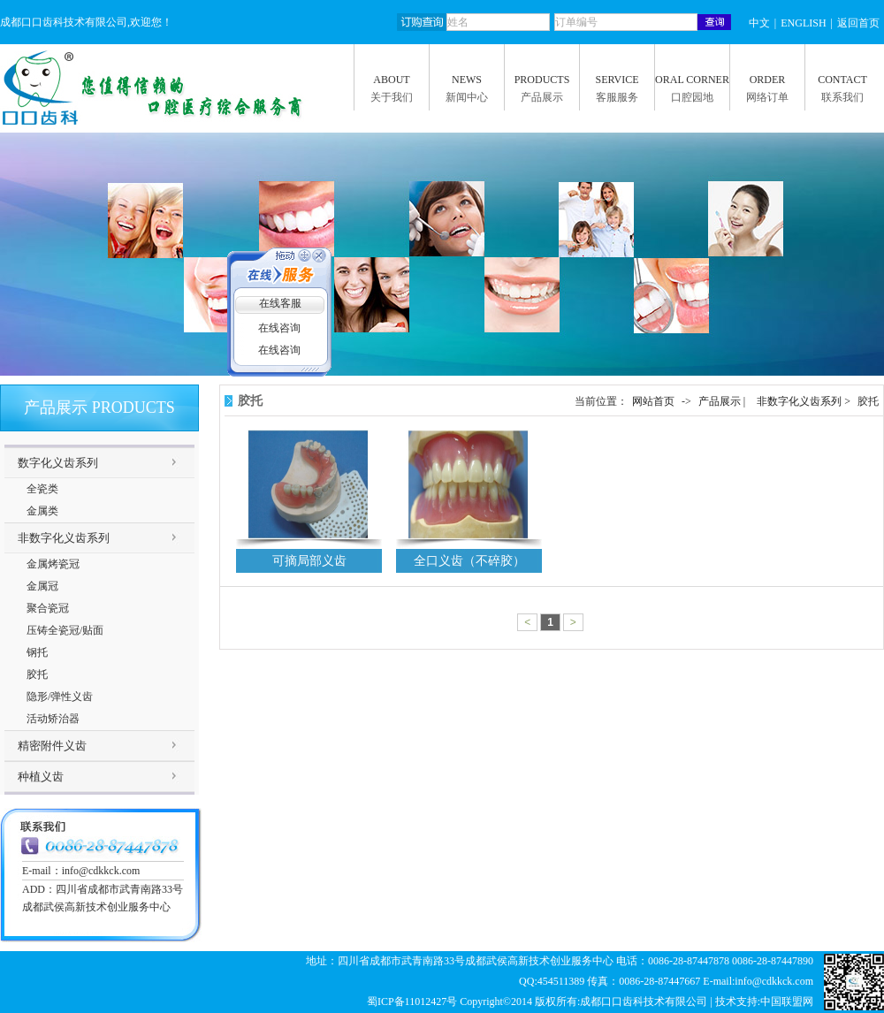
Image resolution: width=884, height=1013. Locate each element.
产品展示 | (723, 401)
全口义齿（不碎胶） (469, 560)
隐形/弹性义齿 (60, 696)
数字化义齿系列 (58, 462)
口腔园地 (692, 97)
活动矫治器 (53, 718)
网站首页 (653, 401)
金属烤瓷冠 (53, 564)
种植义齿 (41, 776)
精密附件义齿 (52, 745)
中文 (759, 23)
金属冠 (42, 586)
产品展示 (542, 97)
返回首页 (858, 23)
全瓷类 (42, 489)
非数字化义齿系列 (64, 538)
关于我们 (391, 97)
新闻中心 (467, 97)
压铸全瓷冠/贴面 (65, 630)
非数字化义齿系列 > (805, 401)
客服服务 (617, 97)
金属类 (42, 511)
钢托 (37, 652)
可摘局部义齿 (309, 560)
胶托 (37, 674)
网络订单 (767, 97)
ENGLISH (803, 23)
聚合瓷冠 (48, 608)
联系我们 (842, 97)
